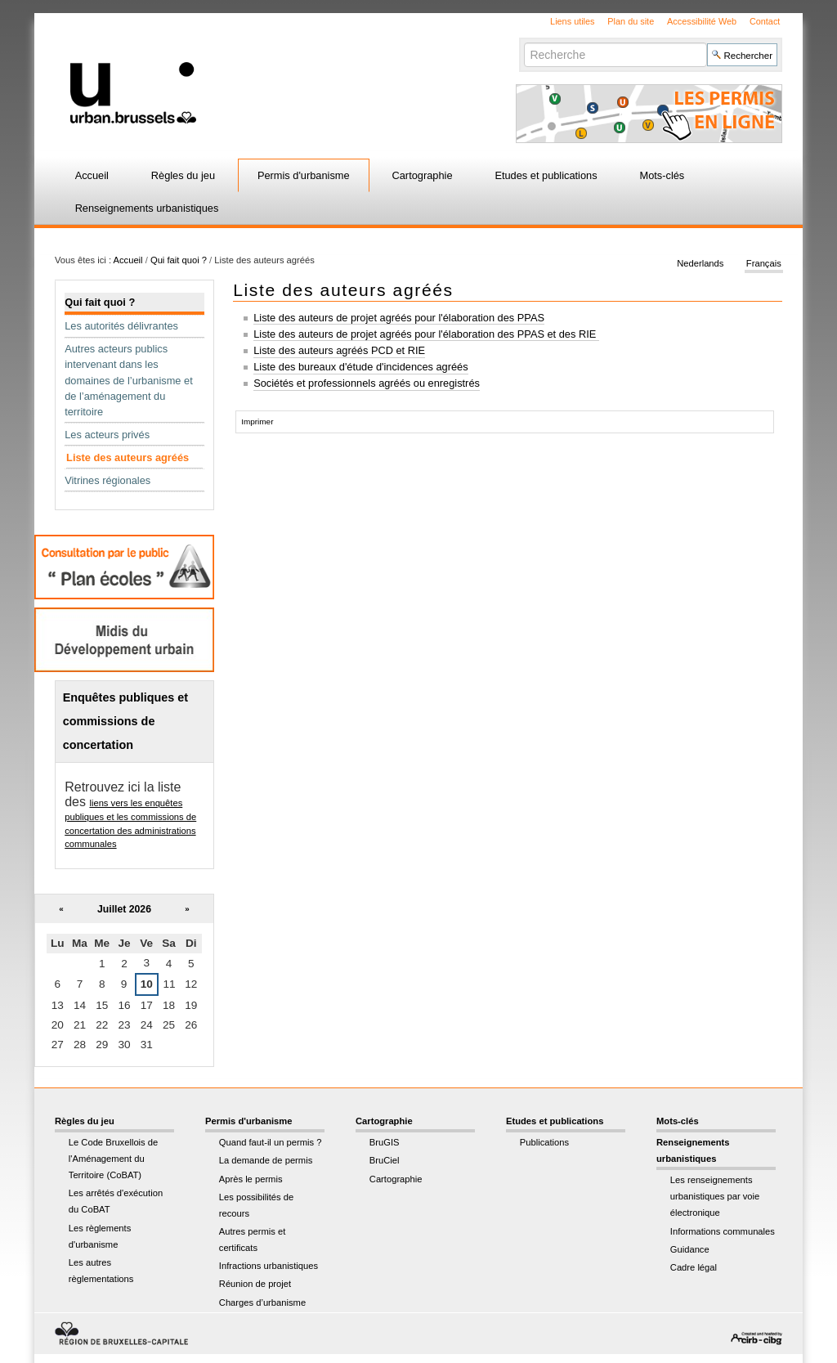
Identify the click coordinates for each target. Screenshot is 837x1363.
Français (763, 263)
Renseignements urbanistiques (147, 208)
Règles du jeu (183, 175)
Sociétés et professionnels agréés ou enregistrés (366, 383)
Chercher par (523, 42)
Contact (765, 21)
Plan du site (630, 21)
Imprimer (257, 421)
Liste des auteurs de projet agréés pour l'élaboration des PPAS (398, 318)
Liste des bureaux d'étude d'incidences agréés (360, 367)
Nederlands (700, 263)
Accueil (92, 175)
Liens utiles (572, 21)
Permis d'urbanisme (303, 175)
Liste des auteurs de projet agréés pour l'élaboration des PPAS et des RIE (426, 334)
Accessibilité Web (701, 21)
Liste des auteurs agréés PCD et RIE (339, 350)
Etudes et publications (546, 175)
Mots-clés (662, 175)
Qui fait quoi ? (178, 260)
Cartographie (422, 175)
